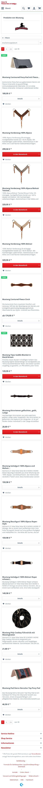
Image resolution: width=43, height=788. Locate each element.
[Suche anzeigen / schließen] (23, 8)
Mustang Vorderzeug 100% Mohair (17, 244)
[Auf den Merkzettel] (7, 104)
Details (28, 98)
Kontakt (15, 772)
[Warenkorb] (39, 8)
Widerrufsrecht (33, 776)
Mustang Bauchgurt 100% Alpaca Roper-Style (19, 522)
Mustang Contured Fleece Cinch (16, 299)
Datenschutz (14, 780)
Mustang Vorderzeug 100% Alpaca (17, 133)
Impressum (29, 780)
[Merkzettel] (29, 8)
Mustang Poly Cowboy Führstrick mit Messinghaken (18, 634)
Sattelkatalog (20, 761)
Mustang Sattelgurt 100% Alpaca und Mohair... (18, 467)
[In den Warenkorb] (21, 154)
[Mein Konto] (34, 8)
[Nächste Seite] (6, 49)
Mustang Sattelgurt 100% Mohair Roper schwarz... (19, 578)
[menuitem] (6, 8)
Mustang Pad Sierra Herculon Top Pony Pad (21, 688)
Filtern (6, 38)
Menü (6, 7)
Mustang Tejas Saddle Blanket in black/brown (16, 356)
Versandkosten (36, 754)
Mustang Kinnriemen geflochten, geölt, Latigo (19, 411)
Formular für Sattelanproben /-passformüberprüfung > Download (21, 766)
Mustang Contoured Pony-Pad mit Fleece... (21, 77)
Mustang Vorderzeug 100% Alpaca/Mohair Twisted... (20, 189)
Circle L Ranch (24, 772)
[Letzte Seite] (11, 49)
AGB (22, 780)
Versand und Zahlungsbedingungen (14, 776)
